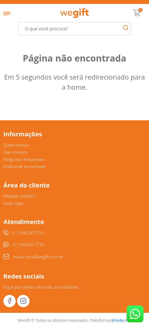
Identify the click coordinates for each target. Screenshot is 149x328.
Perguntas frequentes (23, 159)
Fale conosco (15, 152)
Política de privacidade (24, 166)
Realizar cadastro (19, 196)
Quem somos (16, 145)
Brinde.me (120, 320)
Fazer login (13, 203)
